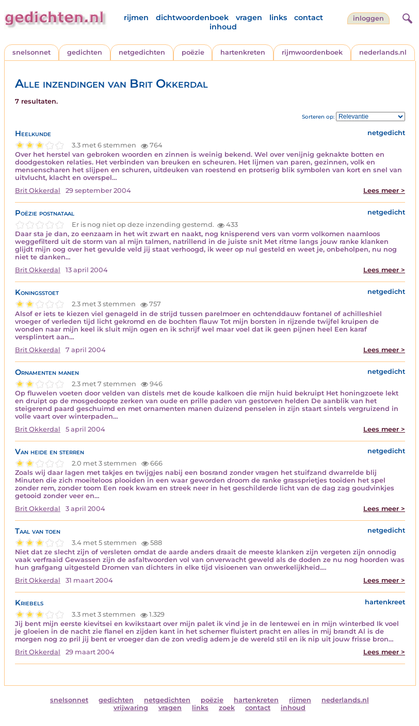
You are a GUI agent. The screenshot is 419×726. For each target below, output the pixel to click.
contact (308, 17)
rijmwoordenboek (312, 52)
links (278, 17)
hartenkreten (242, 52)
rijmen (136, 17)
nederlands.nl (383, 52)
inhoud (223, 26)
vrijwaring (131, 708)
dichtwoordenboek (192, 17)
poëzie (193, 52)
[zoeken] (406, 17)
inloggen (368, 18)
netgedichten (142, 52)
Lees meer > (384, 190)
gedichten (84, 52)
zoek (227, 708)
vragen (249, 17)
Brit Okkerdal (37, 190)
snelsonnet (31, 52)
